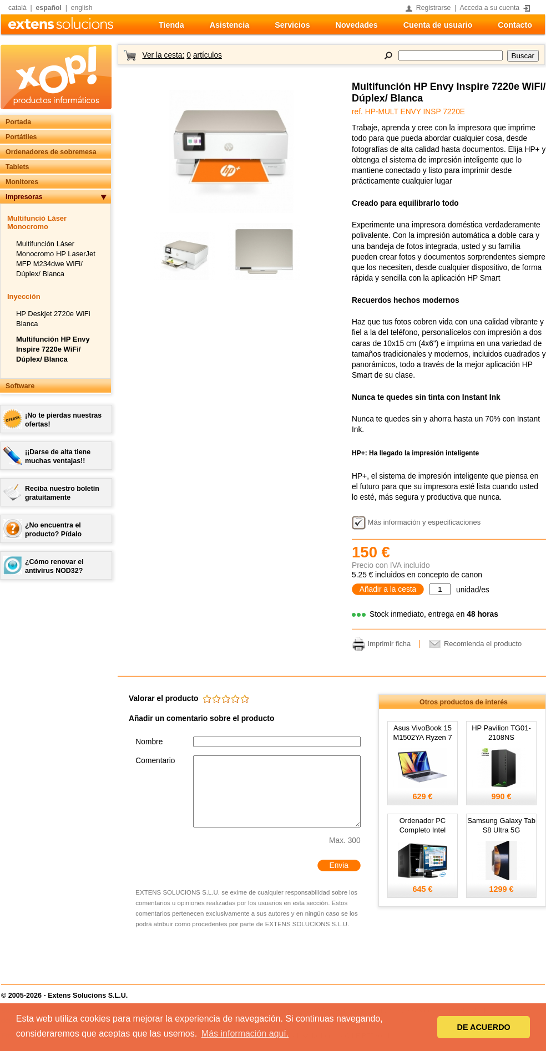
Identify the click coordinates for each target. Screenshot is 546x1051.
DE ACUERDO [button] (483, 1027)
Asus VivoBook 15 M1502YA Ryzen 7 (422, 733)
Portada (18, 122)
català (17, 8)
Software (20, 386)
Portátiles (21, 137)
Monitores (22, 182)
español (49, 8)
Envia (338, 865)
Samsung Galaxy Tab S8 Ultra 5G (501, 825)
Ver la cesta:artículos (181, 55)
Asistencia (229, 25)
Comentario (155, 760)
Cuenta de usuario (437, 25)
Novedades (357, 25)
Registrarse (433, 8)
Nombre (149, 742)
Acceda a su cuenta (490, 8)
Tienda (171, 25)
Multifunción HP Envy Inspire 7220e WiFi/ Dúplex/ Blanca (53, 349)
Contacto (515, 25)
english (82, 8)
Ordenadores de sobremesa (51, 152)
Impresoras (24, 197)
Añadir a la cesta (388, 589)
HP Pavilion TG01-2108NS (501, 733)
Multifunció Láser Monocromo (37, 222)
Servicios (292, 25)
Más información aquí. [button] (245, 1033)
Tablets (17, 167)
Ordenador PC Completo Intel (423, 825)
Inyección (24, 296)
